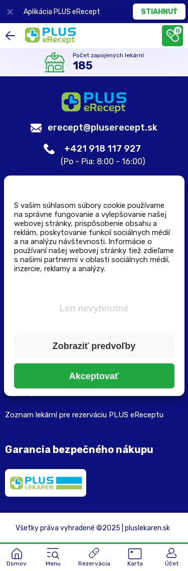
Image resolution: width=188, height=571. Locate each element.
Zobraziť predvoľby (94, 345)
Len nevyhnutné (93, 308)
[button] (53, 558)
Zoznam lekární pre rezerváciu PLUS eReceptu (84, 414)
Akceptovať (94, 376)
